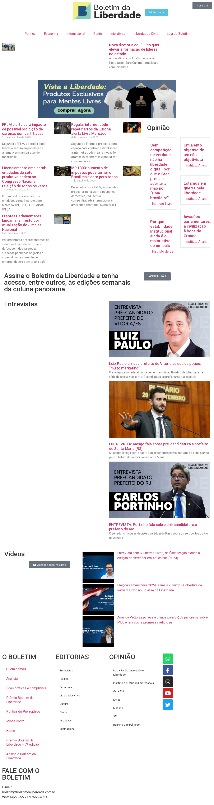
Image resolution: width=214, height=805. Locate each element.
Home (10, 731)
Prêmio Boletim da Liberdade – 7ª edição (22, 742)
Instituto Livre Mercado (169, 204)
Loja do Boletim (178, 34)
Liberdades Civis (146, 34)
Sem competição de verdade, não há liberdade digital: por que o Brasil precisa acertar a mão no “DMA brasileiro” (161, 171)
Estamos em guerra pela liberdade (195, 188)
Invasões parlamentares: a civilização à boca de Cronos (197, 226)
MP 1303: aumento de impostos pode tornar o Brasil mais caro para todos (94, 172)
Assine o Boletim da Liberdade (21, 756)
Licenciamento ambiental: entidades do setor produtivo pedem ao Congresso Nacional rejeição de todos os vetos (24, 177)
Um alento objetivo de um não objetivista (194, 152)
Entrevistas (66, 670)
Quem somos (16, 669)
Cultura (64, 703)
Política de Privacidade (23, 712)
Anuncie (12, 679)
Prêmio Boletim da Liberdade (19, 700)
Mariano (118, 708)
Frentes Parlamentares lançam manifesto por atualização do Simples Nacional (21, 223)
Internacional (75, 34)
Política (64, 678)
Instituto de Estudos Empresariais (133, 683)
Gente (97, 34)
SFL (115, 716)
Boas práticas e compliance (26, 688)
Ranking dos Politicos (126, 724)
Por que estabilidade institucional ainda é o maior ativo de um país (161, 233)
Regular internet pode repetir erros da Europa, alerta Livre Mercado (91, 129)
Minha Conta (15, 721)
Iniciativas (117, 34)
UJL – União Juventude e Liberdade (128, 672)
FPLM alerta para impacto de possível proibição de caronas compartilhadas (24, 129)
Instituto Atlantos (197, 165)
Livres (116, 699)
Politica (30, 34)
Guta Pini (118, 691)
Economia (51, 34)
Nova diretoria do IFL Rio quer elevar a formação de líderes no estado (134, 49)
